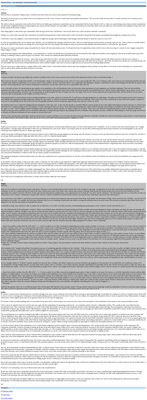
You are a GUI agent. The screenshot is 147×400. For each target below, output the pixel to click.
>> (7, 9)
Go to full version (6, 398)
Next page (6, 395)
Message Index (8, 391)
